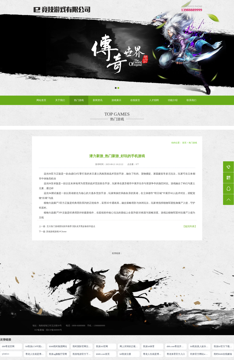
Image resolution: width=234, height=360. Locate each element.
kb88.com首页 (103, 354)
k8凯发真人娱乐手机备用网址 (200, 346)
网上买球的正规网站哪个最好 (130, 346)
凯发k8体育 (148, 346)
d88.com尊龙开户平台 (177, 346)
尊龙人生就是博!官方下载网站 (153, 354)
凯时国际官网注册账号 (83, 346)
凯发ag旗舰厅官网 (58, 354)
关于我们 (60, 100)
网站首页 (41, 100)
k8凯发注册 (125, 354)
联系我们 (191, 100)
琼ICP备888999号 (54, 330)
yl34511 (5, 354)
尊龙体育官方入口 (176, 354)
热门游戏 (79, 100)
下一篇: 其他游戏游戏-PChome (53, 231)
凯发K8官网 (102, 346)
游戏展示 (116, 100)
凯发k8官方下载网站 (224, 346)
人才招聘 (154, 100)
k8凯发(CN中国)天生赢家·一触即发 (36, 346)
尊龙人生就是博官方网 (36, 354)
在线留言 (135, 100)
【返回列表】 (189, 226)
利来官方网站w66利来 (200, 354)
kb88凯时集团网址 (58, 346)
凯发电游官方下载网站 (83, 354)
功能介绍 (173, 100)
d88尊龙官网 (8, 346)
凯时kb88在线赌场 (223, 354)
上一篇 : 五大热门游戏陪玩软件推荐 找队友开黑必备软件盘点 (67, 226)
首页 (184, 142)
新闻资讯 (97, 100)
